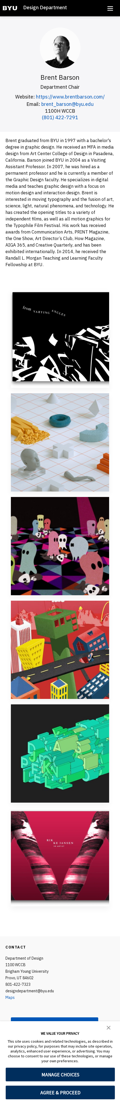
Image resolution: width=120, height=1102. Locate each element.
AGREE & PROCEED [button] (60, 1092)
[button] (108, 1027)
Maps (10, 997)
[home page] (9, 8)
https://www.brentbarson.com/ (70, 97)
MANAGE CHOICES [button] (60, 1075)
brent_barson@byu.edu (67, 104)
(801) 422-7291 (60, 117)
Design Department (45, 7)
